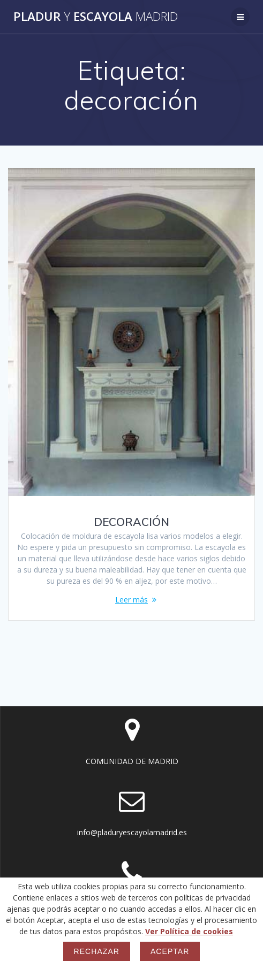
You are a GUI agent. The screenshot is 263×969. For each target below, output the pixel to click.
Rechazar (96, 951)
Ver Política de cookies (189, 931)
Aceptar (170, 951)
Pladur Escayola (95, 16)
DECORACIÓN (131, 522)
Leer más (131, 599)
